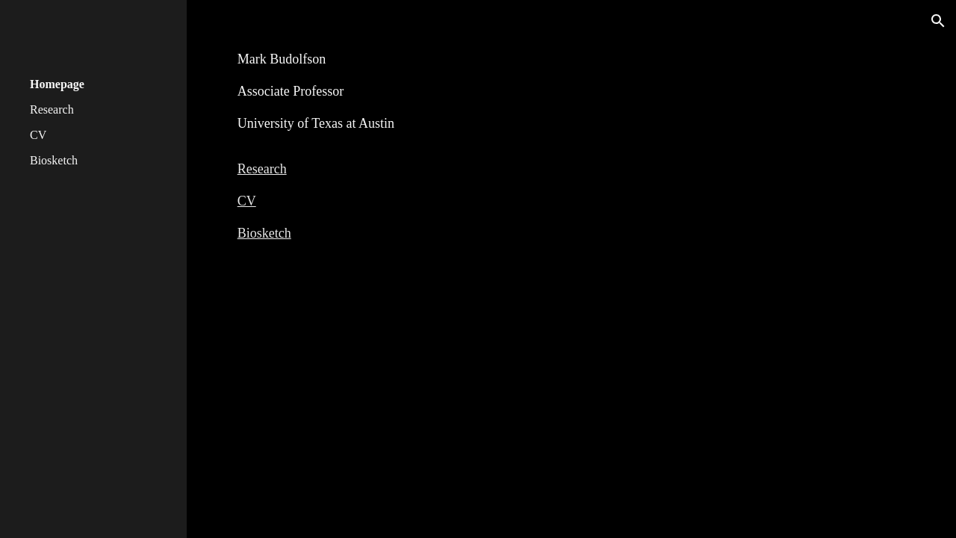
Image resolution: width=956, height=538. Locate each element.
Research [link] (52, 109)
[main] (572, 140)
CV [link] (38, 135)
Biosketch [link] (54, 160)
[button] (938, 21)
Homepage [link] (57, 84)
